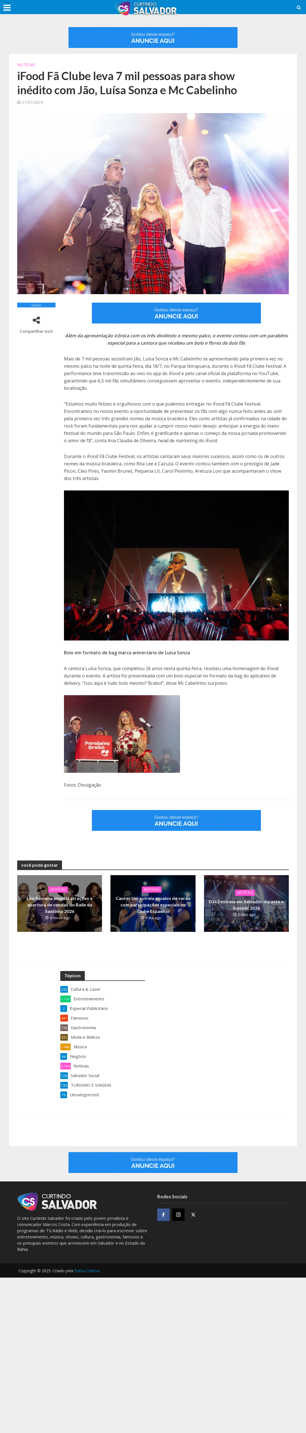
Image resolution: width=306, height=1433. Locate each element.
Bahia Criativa (86, 1270)
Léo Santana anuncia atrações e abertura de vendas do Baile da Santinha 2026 (60, 904)
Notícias (26, 64)
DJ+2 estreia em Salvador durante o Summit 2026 (246, 904)
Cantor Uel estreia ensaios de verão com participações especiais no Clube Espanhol (153, 904)
